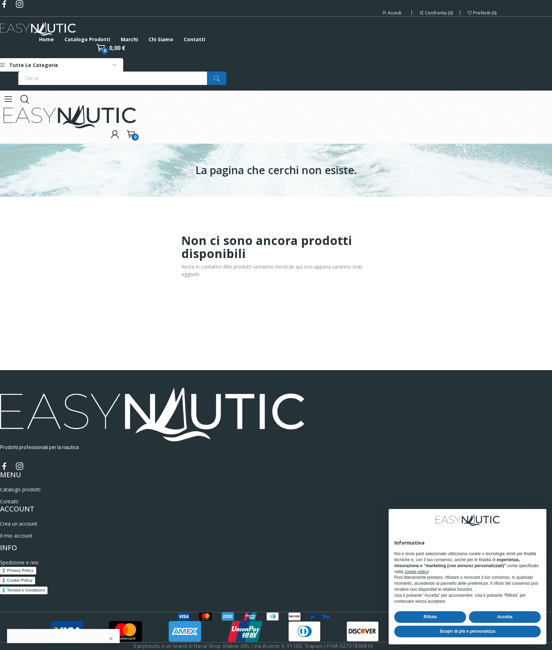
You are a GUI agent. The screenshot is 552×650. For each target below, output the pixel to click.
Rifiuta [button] (430, 616)
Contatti (9, 501)
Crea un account (18, 523)
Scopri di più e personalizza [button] (467, 631)
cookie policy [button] (416, 571)
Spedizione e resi (19, 562)
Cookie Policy (19, 580)
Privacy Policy (20, 570)
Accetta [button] (504, 616)
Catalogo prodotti (20, 489)
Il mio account (16, 535)
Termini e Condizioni (26, 590)
